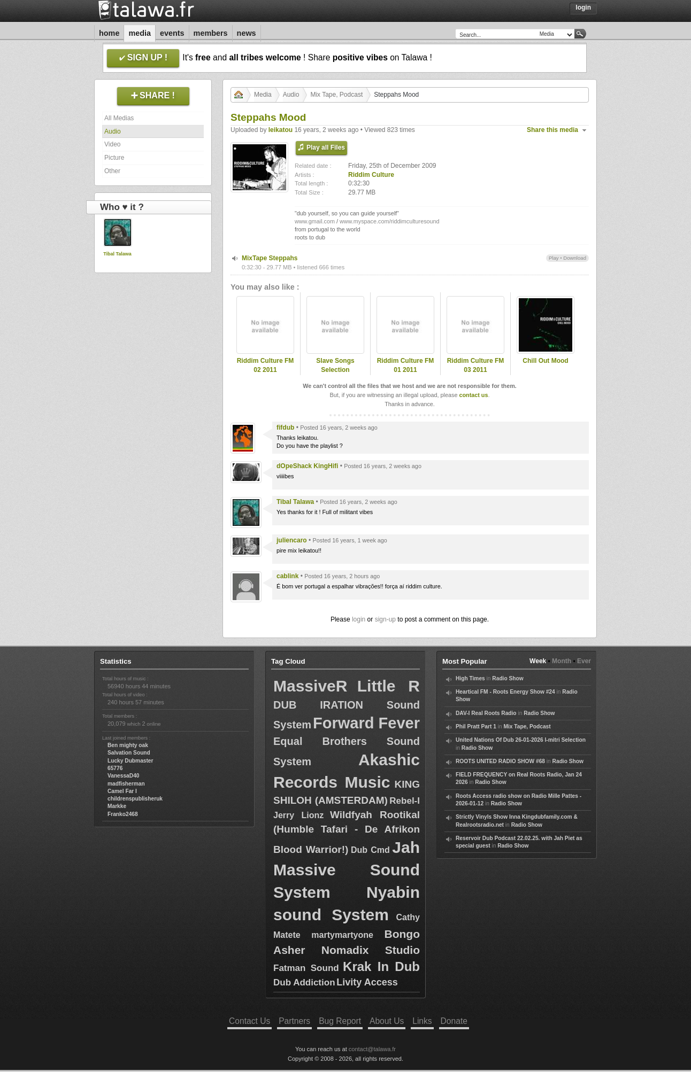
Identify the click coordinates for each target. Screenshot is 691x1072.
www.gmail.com (315, 221)
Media (139, 33)
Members (211, 33)
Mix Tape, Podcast (336, 94)
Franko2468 (123, 814)
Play (554, 258)
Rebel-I (404, 801)
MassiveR (310, 686)
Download (574, 258)
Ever (584, 661)
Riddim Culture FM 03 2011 (475, 365)
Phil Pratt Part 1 (476, 726)
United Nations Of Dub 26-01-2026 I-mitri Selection (521, 740)
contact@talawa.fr (372, 1049)
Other (112, 171)
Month (561, 661)
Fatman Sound (306, 968)
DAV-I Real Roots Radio (486, 713)
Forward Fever (366, 723)
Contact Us (249, 1021)
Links (422, 1021)
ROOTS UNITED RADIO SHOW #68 (500, 761)
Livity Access (366, 982)
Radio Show (507, 678)
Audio (112, 131)
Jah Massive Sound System (346, 869)
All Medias (119, 118)
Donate (454, 1021)
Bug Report (340, 1021)
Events (172, 33)
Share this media (552, 130)
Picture (114, 157)
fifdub (285, 427)
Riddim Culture (371, 174)
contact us (473, 395)
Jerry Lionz (298, 815)
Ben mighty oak (128, 745)
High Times (470, 678)
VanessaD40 (123, 776)
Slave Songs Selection (335, 365)
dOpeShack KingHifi (307, 466)
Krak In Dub (381, 966)
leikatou (280, 130)
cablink (287, 576)
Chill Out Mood (545, 360)
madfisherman (126, 784)
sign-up (385, 619)
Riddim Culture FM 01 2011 (405, 365)
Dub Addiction (304, 982)
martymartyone (342, 934)
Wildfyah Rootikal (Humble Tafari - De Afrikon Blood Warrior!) (346, 832)
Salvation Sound (129, 753)
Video (112, 144)
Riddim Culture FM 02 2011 (265, 365)
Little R (388, 686)
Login (583, 7)
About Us (387, 1021)
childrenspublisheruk (135, 799)
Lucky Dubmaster (130, 761)
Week (537, 661)
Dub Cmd (370, 850)
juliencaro (292, 540)
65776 (115, 768)
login (358, 619)
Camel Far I (122, 791)
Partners (294, 1021)
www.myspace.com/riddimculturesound (390, 221)
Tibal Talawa (117, 254)
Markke (117, 806)
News (246, 33)
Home (109, 33)
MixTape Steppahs (269, 258)
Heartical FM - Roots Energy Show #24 (505, 692)
